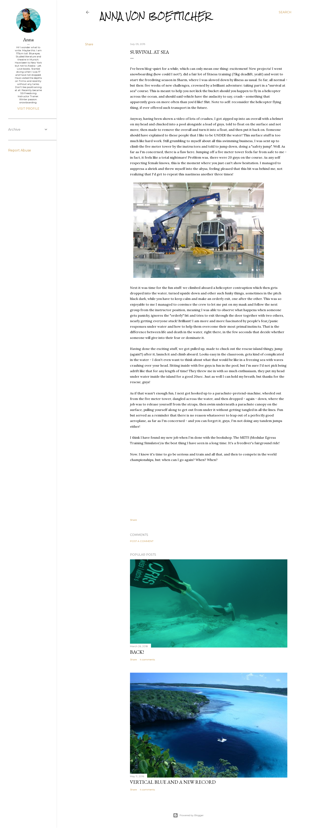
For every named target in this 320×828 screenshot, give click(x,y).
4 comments (147, 659)
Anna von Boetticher (155, 16)
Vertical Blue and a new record (173, 782)
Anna (28, 39)
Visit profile (28, 108)
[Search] (285, 12)
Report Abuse (19, 150)
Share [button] (89, 44)
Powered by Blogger (188, 815)
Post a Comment (141, 541)
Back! (137, 652)
